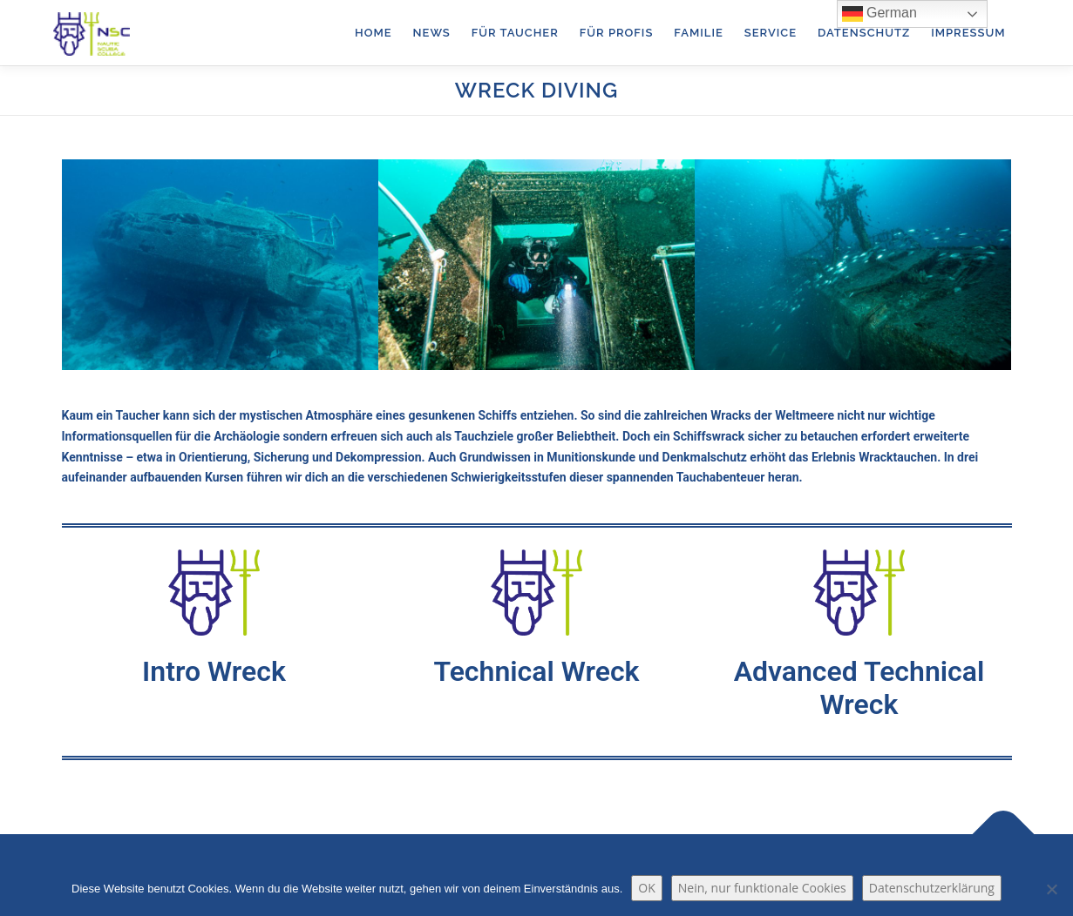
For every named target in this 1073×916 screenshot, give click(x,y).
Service (770, 32)
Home (373, 32)
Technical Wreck (536, 671)
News (432, 32)
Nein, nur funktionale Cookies (762, 887)
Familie (698, 32)
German (879, 13)
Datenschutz (864, 32)
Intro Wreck (214, 671)
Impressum (968, 32)
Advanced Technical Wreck (859, 688)
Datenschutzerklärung (932, 887)
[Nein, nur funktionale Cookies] (1051, 889)
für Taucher (515, 32)
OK (646, 887)
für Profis (617, 32)
